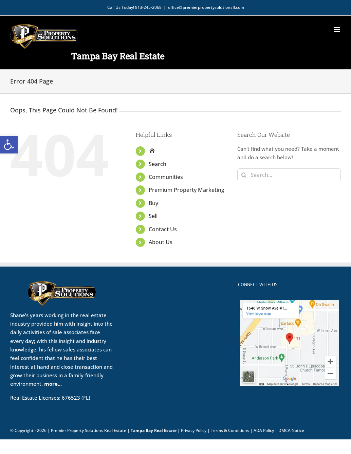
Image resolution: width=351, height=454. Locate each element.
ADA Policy (264, 430)
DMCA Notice (291, 430)
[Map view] (289, 301)
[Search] (243, 174)
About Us (160, 242)
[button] (9, 144)
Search (157, 164)
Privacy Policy (193, 430)
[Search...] (289, 174)
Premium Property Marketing (186, 190)
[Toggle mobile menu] (337, 29)
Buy (153, 203)
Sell (153, 216)
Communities (166, 177)
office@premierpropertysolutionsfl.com (206, 7)
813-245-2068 (148, 7)
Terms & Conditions (230, 430)
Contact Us (163, 229)
